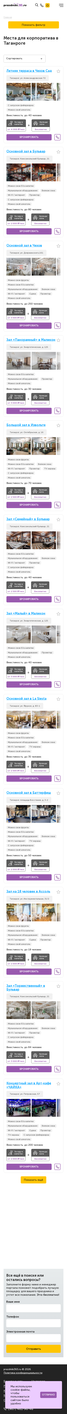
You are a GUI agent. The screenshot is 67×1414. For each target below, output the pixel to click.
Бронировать (29, 137)
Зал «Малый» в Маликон (25, 613)
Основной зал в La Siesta (26, 699)
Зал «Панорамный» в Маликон (30, 340)
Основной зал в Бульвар (25, 151)
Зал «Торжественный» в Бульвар (25, 988)
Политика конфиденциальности (23, 1372)
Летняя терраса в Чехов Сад (29, 71)
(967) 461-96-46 (18, 1408)
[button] (58, 92)
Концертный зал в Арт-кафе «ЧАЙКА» (28, 1085)
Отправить (33, 1348)
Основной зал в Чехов (24, 245)
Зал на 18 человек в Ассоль (28, 891)
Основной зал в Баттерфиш (28, 793)
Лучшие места (47, 5)
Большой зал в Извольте (26, 425)
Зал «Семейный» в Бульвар (28, 519)
